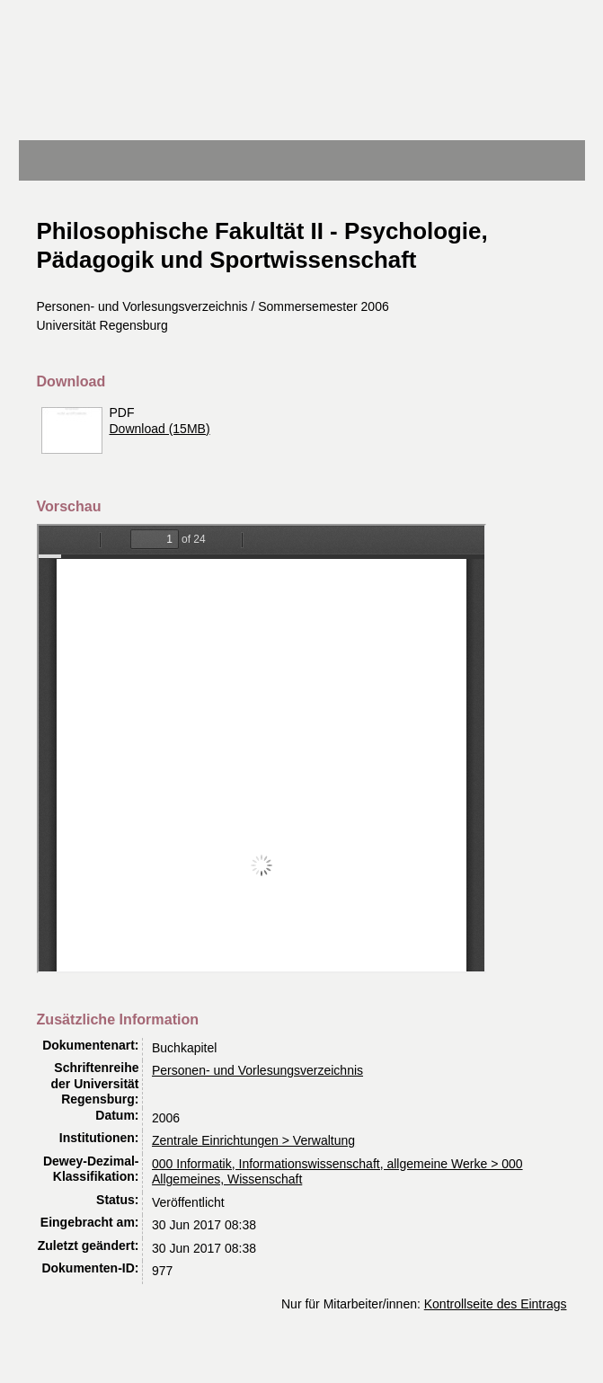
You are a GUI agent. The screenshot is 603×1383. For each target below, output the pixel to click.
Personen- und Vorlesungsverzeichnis (257, 1070)
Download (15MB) (160, 428)
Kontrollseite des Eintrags (495, 1304)
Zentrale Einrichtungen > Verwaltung (253, 1140)
